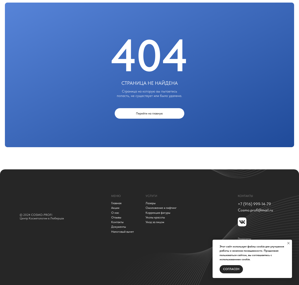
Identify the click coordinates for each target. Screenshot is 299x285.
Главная (116, 203)
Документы (118, 226)
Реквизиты (244, 238)
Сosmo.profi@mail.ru (255, 210)
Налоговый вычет (122, 231)
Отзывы (116, 217)
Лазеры (151, 203)
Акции (115, 208)
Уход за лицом (155, 222)
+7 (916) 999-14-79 (254, 204)
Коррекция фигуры (158, 212)
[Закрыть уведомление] (288, 243)
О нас (115, 212)
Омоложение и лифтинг (161, 208)
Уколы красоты (155, 217)
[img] (51, 197)
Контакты (117, 222)
